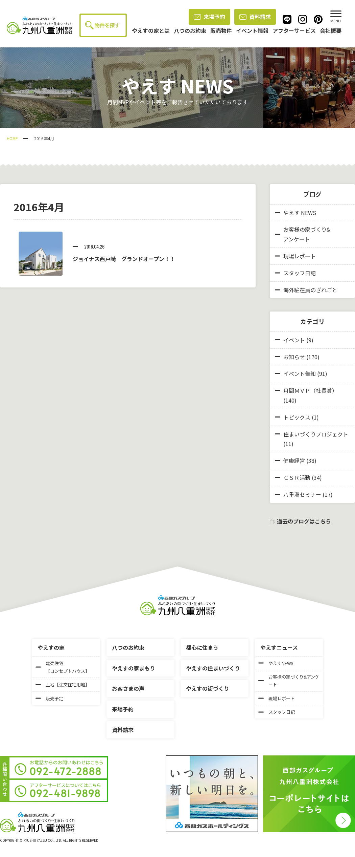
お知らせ (294, 357)
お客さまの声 (128, 688)
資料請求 (255, 17)
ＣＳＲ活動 (296, 477)
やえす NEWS (295, 213)
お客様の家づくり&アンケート (302, 234)
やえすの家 (51, 647)
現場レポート (295, 256)
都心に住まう (202, 647)
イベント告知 (299, 373)
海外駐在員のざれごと (306, 290)
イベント (294, 340)
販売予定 (49, 698)
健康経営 (294, 460)
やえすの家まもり (133, 668)
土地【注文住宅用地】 (63, 684)
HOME (12, 138)
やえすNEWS (275, 663)
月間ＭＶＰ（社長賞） (310, 390)
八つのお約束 (128, 647)
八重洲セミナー (302, 494)
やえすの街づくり (207, 688)
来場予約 (209, 17)
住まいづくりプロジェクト (315, 434)
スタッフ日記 (295, 273)
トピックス (296, 417)
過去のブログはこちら (300, 521)
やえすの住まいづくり (213, 668)
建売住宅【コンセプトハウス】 (63, 667)
